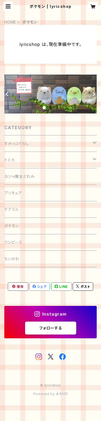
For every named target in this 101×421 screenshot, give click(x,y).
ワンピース (13, 242)
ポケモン (11, 225)
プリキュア (13, 193)
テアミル (11, 209)
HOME (10, 22)
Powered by (50, 394)
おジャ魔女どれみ (19, 176)
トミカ (9, 160)
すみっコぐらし (16, 143)
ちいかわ (11, 258)
